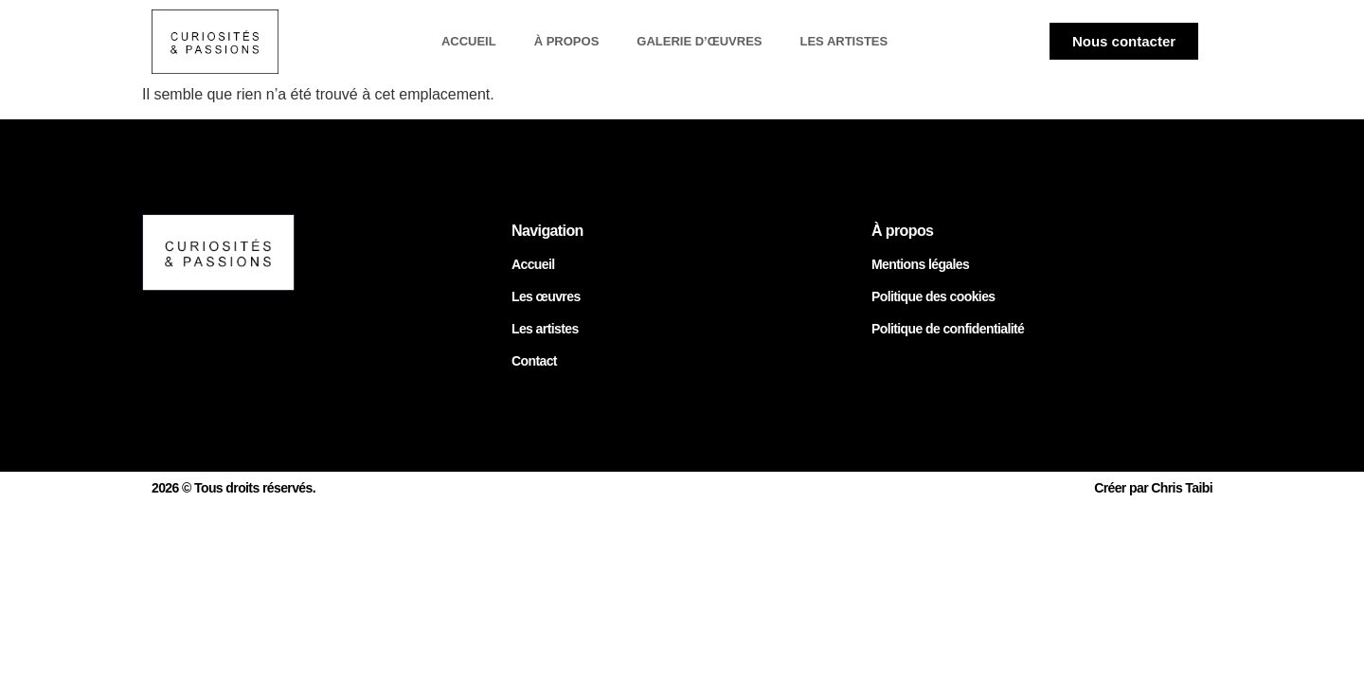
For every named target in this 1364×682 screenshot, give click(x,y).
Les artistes (843, 41)
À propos (567, 41)
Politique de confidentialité (947, 328)
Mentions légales (920, 264)
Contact (534, 360)
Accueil (468, 41)
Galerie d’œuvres (699, 41)
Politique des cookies (933, 296)
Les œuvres (546, 296)
